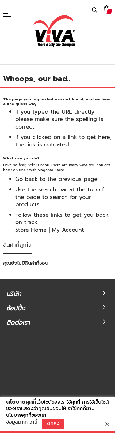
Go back (26, 179)
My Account (68, 230)
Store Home (31, 230)
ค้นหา (94, 10)
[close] (107, 424)
